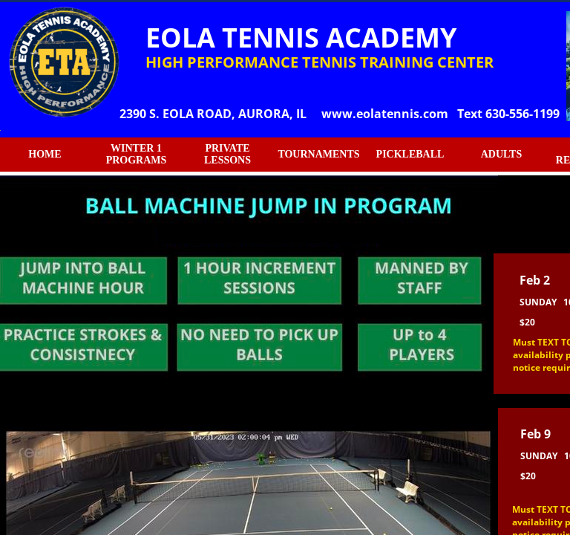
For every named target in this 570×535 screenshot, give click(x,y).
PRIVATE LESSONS (227, 154)
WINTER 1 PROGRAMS (136, 154)
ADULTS (501, 154)
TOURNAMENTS (318, 154)
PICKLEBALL (410, 154)
